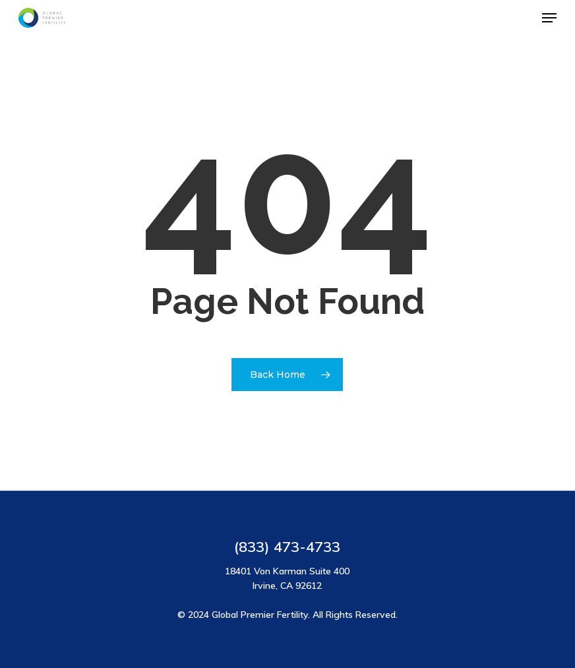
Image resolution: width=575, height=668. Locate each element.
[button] (549, 17)
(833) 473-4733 (287, 546)
